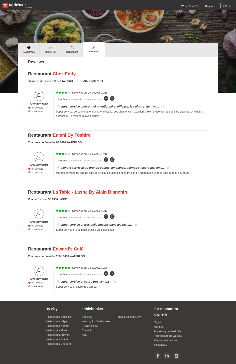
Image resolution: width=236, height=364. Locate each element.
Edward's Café (68, 248)
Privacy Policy (90, 325)
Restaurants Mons (56, 330)
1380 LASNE (60, 199)
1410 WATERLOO (71, 142)
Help (84, 334)
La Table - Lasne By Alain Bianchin (90, 192)
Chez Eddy (64, 73)
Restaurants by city (129, 316)
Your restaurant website (168, 335)
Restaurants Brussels (58, 316)
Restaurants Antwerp (58, 334)
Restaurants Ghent (57, 339)
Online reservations (165, 340)
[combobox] (227, 6)
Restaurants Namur (57, 325)
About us (87, 316)
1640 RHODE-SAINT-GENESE (85, 81)
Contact (86, 330)
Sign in (158, 322)
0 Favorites (37, 107)
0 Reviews (37, 111)
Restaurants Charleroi (59, 343)
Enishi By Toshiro (72, 135)
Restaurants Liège (56, 321)
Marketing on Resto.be (167, 331)
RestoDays (160, 344)
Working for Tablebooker (96, 321)
